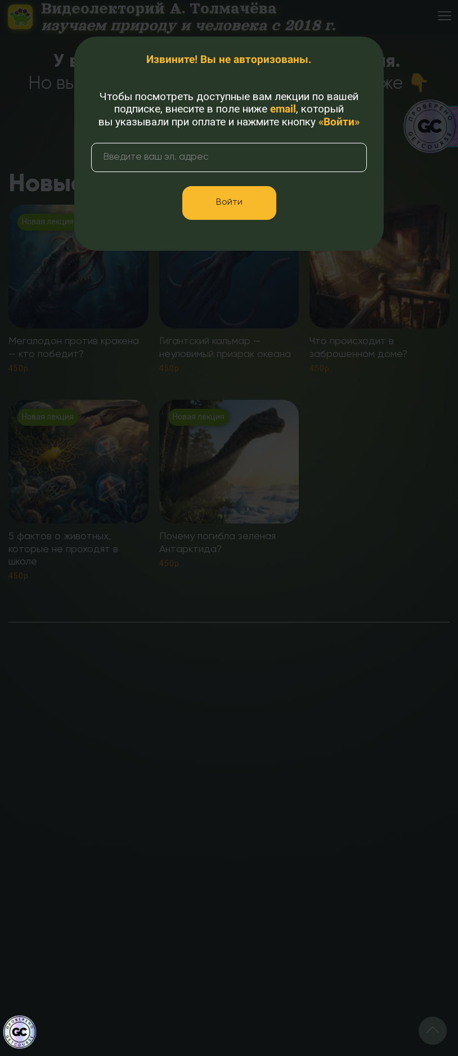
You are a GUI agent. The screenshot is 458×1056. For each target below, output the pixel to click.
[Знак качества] (20, 1032)
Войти (229, 202)
